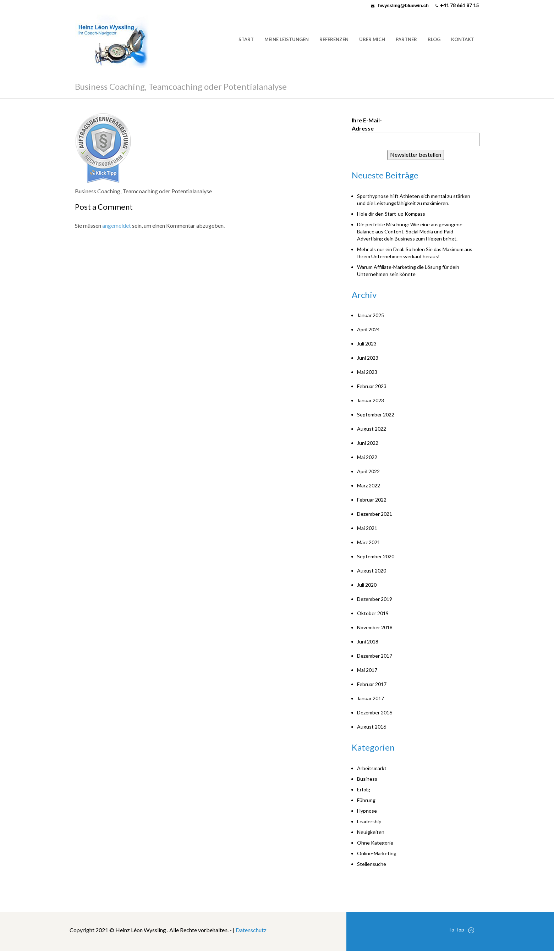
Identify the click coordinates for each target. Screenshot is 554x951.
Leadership (369, 821)
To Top (461, 930)
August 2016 (371, 727)
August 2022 (371, 429)
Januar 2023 (370, 400)
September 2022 (375, 414)
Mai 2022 (367, 457)
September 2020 (375, 556)
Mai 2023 (367, 372)
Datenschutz (251, 930)
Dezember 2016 (374, 712)
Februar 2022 (371, 500)
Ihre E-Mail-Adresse (367, 124)
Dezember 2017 (374, 656)
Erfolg (363, 789)
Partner (406, 39)
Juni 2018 (367, 641)
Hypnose (367, 811)
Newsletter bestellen (415, 154)
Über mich (372, 39)
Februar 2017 (371, 684)
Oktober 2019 (373, 613)
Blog (434, 39)
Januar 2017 (370, 698)
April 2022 (368, 471)
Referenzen (334, 39)
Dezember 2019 (374, 599)
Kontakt (462, 39)
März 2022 (368, 485)
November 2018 (375, 627)
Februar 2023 (371, 386)
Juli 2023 (367, 344)
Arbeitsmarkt (371, 768)
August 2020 (371, 571)
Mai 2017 (367, 670)
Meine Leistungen (286, 39)
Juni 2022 (367, 443)
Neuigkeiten (370, 832)
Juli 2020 (367, 585)
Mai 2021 (367, 528)
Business (367, 779)
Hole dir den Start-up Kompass (391, 214)
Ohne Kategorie (375, 843)
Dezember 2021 (374, 514)
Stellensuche (371, 864)
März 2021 (368, 542)
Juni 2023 (367, 358)
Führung (366, 800)
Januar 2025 (370, 315)
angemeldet (116, 225)
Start (246, 39)
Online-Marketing (376, 853)
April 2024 (368, 329)
